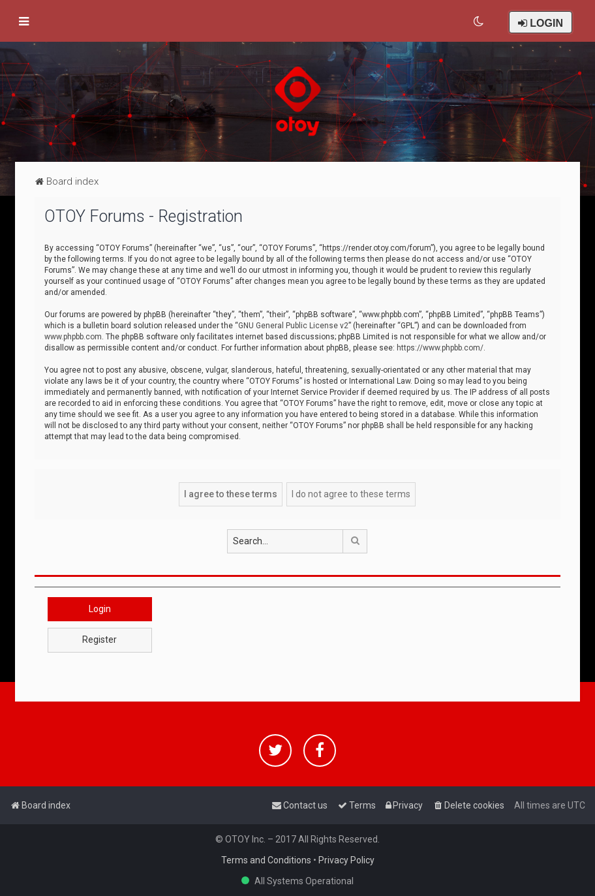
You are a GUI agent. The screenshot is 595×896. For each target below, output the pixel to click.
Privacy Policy (346, 860)
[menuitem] (479, 21)
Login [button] (100, 609)
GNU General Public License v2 (293, 325)
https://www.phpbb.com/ (440, 347)
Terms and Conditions (266, 860)
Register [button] (99, 639)
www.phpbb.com (73, 336)
